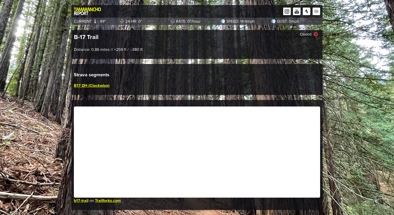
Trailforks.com (108, 200)
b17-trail (81, 200)
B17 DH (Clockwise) (92, 85)
